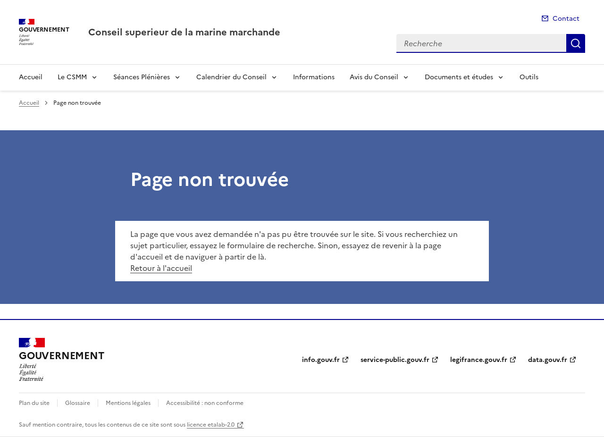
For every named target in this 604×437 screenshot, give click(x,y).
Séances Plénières (141, 77)
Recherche (575, 43)
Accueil (30, 77)
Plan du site (34, 403)
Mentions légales (128, 403)
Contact (566, 19)
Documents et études (459, 77)
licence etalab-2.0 (211, 424)
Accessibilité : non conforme (204, 403)
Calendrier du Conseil (231, 77)
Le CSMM (72, 77)
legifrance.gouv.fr (478, 360)
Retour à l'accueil (161, 268)
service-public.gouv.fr (395, 360)
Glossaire (77, 403)
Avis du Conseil (374, 77)
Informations (314, 77)
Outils (529, 77)
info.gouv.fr (321, 360)
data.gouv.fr (547, 360)
